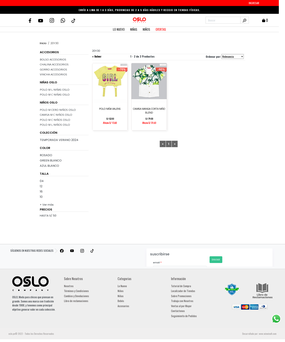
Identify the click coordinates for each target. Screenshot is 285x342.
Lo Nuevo (122, 286)
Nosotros (68, 286)
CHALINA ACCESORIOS (54, 64)
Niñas (120, 296)
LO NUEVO (119, 29)
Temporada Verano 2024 (59, 140)
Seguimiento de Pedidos (184, 316)
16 (41, 191)
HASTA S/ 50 (48, 215)
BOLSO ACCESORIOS (53, 59)
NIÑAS (133, 29)
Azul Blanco (49, 166)
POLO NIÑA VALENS (110, 108)
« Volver (96, 56)
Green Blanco (51, 160)
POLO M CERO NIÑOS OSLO (58, 110)
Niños (120, 291)
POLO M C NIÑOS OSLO (55, 120)
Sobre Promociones (181, 296)
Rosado (46, 155)
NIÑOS (146, 29)
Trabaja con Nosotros (182, 301)
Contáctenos (178, 311)
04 (42, 181)
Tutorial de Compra (181, 286)
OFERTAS (161, 29)
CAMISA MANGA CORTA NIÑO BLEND (149, 110)
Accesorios (123, 306)
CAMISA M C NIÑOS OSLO (56, 114)
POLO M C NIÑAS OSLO (55, 94)
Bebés (121, 301)
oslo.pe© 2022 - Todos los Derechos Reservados (31, 333)
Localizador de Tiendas (183, 291)
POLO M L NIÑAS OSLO (54, 89)
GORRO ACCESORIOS (53, 69)
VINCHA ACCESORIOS (53, 74)
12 (41, 186)
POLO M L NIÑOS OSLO (55, 124)
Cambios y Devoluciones (76, 296)
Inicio (43, 43)
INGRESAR (254, 3)
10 (41, 197)
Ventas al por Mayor (181, 306)
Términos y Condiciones (76, 291)
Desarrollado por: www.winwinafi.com (259, 333)
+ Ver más (47, 205)
